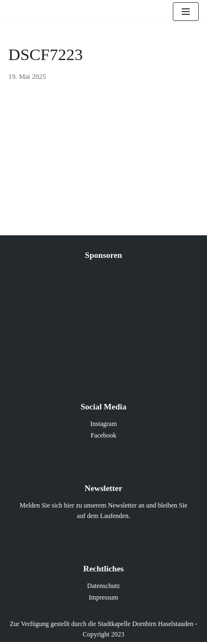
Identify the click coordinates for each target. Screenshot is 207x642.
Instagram (104, 424)
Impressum (103, 597)
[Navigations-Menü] (186, 11)
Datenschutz (103, 586)
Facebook (103, 435)
